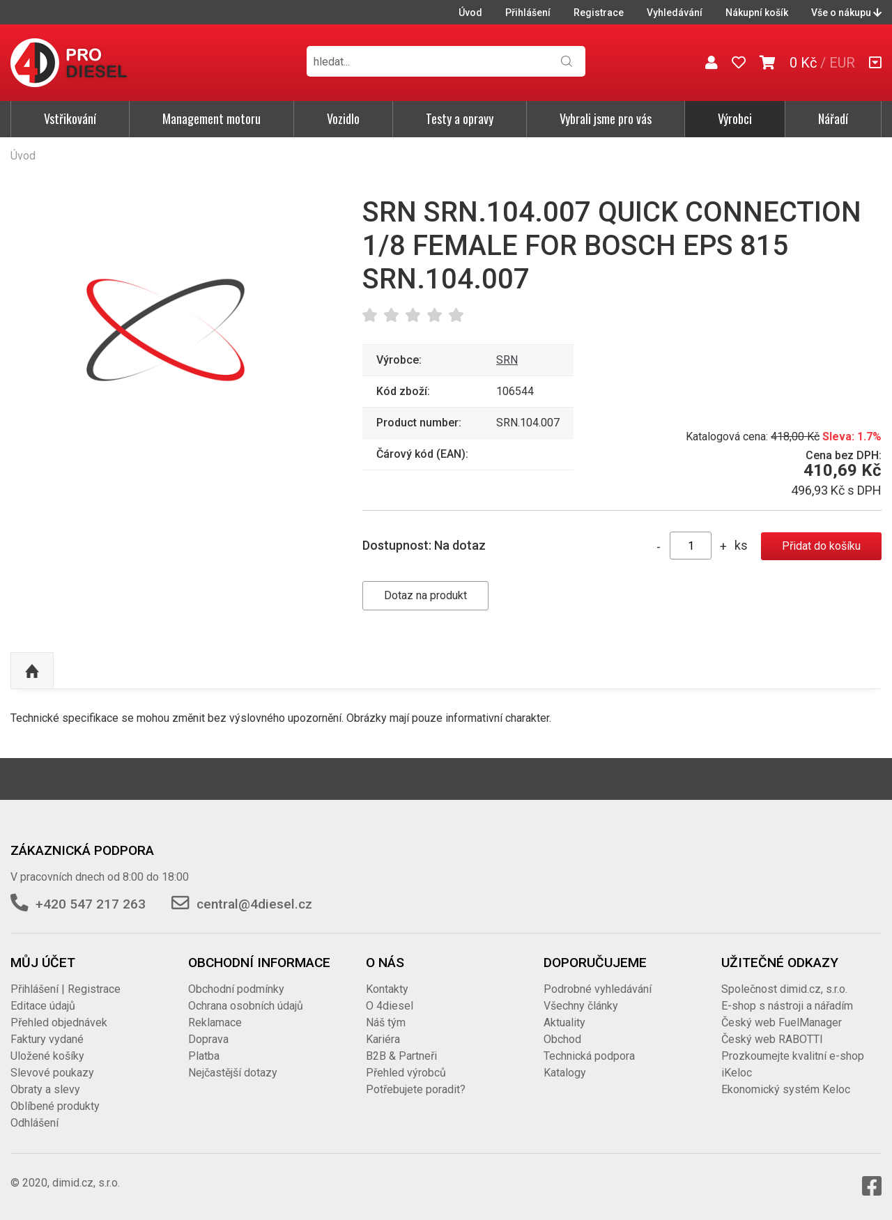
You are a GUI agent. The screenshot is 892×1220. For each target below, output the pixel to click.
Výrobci (735, 118)
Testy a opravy (459, 118)
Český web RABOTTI (772, 1039)
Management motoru (211, 118)
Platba (204, 1056)
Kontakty (387, 989)
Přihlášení (528, 12)
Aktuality (564, 1022)
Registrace (599, 12)
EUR (842, 62)
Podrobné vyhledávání (598, 989)
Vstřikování (70, 118)
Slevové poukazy (52, 1072)
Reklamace (215, 1022)
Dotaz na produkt (425, 595)
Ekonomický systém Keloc (785, 1089)
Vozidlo (343, 118)
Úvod (470, 12)
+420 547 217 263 (91, 904)
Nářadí (833, 118)
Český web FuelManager (781, 1022)
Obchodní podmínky (236, 989)
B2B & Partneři (401, 1056)
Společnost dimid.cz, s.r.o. (784, 989)
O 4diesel (389, 1005)
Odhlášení (34, 1122)
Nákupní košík (756, 12)
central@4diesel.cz (254, 904)
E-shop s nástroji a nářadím (787, 1005)
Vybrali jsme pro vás (606, 118)
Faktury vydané (47, 1039)
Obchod (562, 1039)
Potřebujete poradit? (416, 1089)
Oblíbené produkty (55, 1106)
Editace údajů (42, 1005)
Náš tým (386, 1022)
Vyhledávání (674, 12)
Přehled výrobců (406, 1072)
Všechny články (581, 1005)
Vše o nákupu (846, 12)
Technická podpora (589, 1056)
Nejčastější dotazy (232, 1072)
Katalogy (565, 1072)
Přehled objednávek (58, 1022)
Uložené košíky (47, 1056)
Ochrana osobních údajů (245, 1005)
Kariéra (383, 1039)
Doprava (208, 1039)
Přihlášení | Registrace (65, 989)
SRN (507, 359)
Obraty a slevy (45, 1089)
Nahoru (32, 671)
